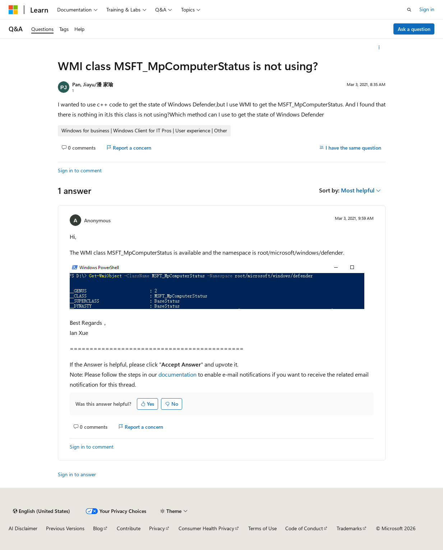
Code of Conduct (304, 528)
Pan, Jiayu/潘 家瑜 (92, 84)
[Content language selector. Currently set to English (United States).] (41, 511)
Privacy (157, 528)
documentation (177, 374)
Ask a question (414, 29)
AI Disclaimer (23, 528)
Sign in (426, 9)
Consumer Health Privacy (206, 528)
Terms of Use (262, 528)
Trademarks (349, 528)
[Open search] (409, 9)
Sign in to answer (77, 474)
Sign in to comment (80, 170)
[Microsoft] (13, 9)
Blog (98, 528)
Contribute (128, 528)
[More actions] (379, 47)
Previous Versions (65, 528)
